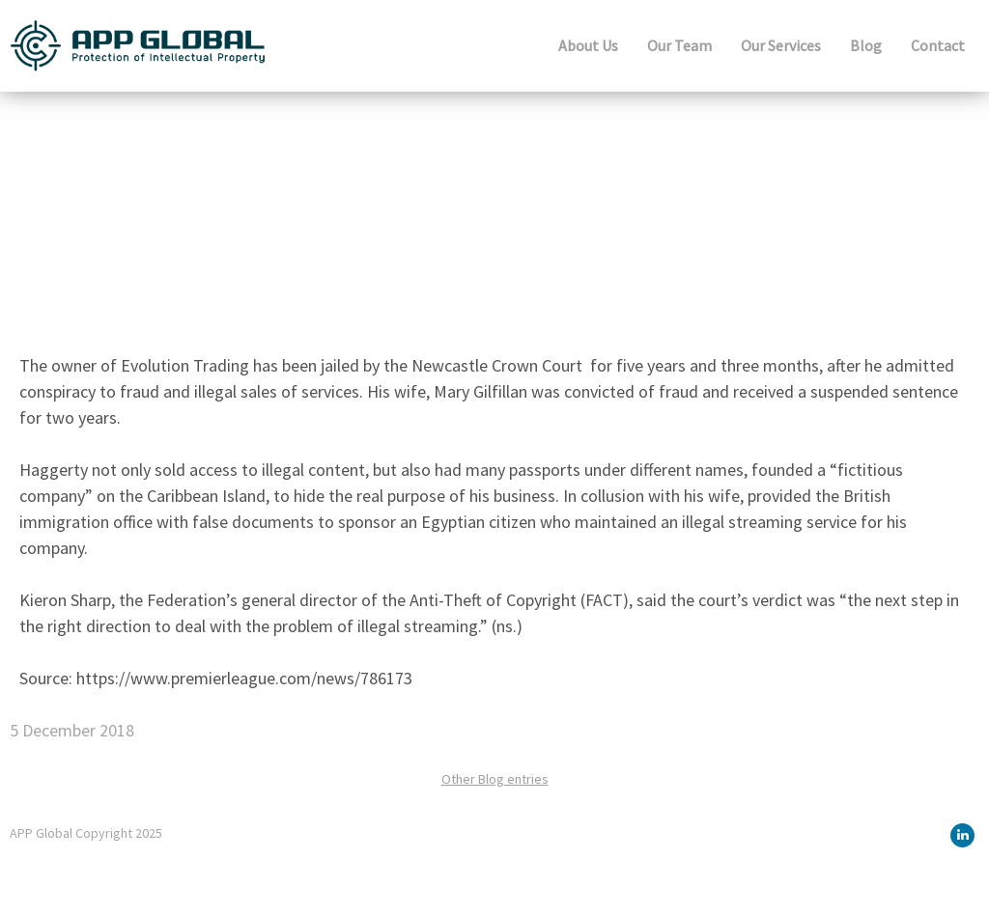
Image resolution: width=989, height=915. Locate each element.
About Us (588, 45)
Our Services (781, 45)
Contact (938, 45)
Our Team (679, 45)
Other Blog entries (495, 779)
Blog (866, 45)
